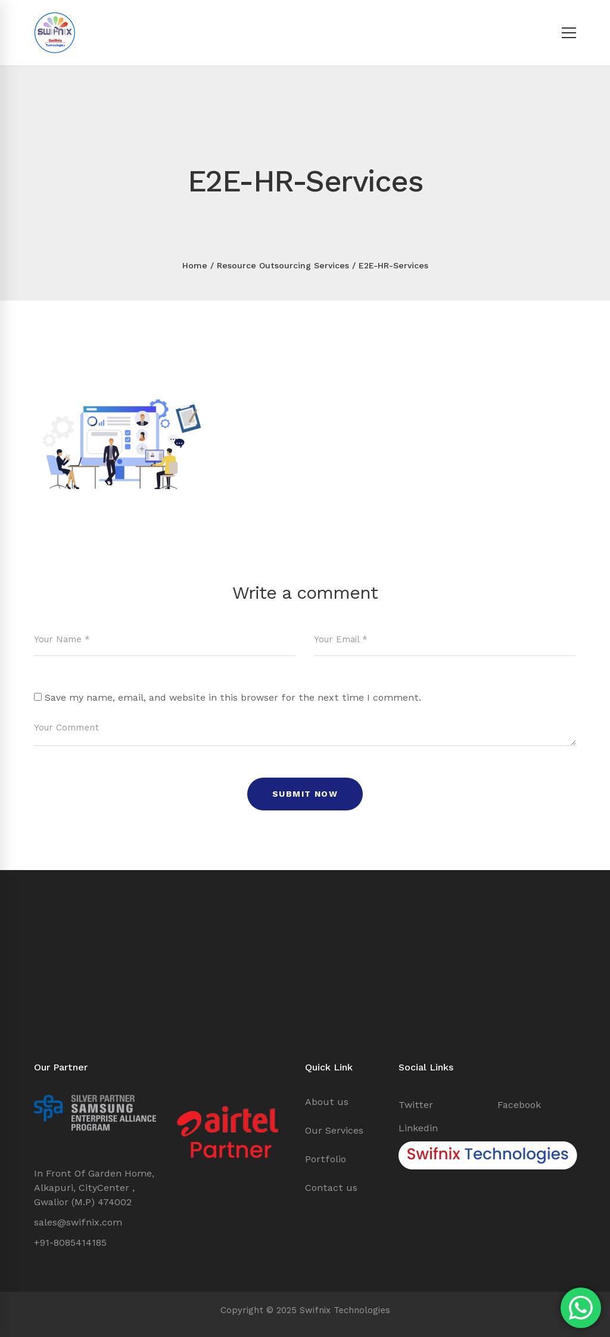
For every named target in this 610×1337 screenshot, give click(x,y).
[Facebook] (519, 1105)
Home (194, 265)
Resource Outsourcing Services (283, 265)
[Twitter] (416, 1105)
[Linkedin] (418, 1128)
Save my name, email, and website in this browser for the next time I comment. (233, 697)
